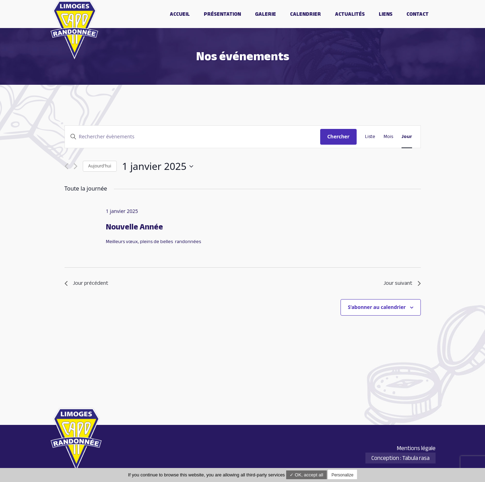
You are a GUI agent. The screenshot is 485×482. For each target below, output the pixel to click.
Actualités (350, 14)
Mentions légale (416, 448)
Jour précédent (86, 283)
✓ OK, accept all (306, 474)
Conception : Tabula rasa (400, 458)
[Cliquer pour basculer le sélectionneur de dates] (157, 166)
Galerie (265, 14)
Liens (385, 14)
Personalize (342, 475)
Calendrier (305, 14)
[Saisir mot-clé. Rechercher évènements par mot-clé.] (193, 137)
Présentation (222, 14)
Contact (417, 14)
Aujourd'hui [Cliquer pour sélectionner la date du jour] (100, 166)
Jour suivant (402, 283)
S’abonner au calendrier (377, 307)
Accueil (180, 14)
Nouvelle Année (134, 227)
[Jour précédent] (66, 166)
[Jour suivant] (76, 166)
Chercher (338, 136)
